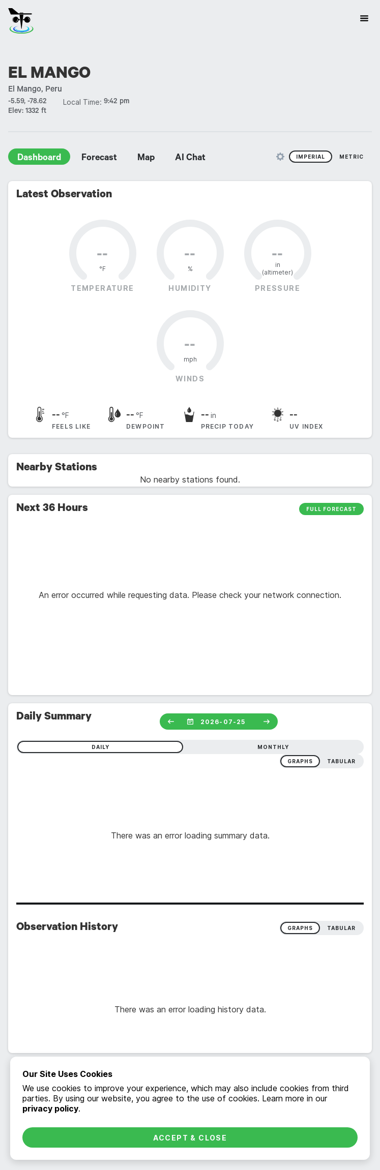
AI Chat (190, 159)
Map (146, 159)
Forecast (99, 159)
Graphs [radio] (300, 928)
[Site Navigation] (364, 18)
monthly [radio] (273, 747)
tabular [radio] (341, 761)
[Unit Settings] (280, 157)
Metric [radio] (351, 157)
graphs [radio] (300, 761)
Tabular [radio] (341, 928)
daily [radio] (100, 747)
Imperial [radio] (310, 157)
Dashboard (39, 159)
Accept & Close (190, 1137)
